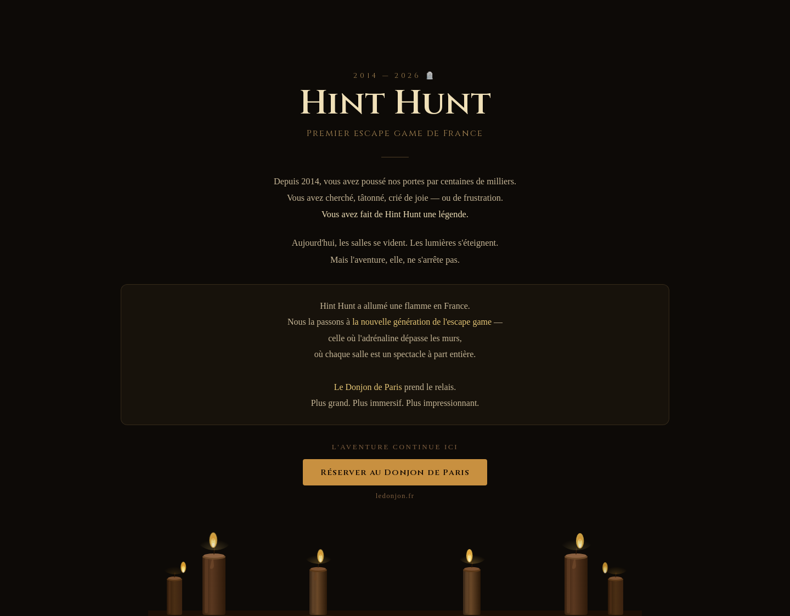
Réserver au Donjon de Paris (395, 472)
